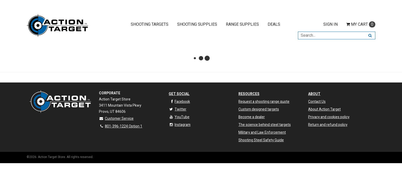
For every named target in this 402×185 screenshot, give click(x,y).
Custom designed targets (258, 109)
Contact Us (317, 101)
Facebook (179, 101)
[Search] (370, 35)
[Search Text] (331, 35)
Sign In (330, 24)
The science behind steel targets (264, 124)
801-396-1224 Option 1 (120, 126)
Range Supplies (242, 24)
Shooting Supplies (197, 24)
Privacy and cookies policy (328, 117)
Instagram (179, 124)
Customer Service (116, 118)
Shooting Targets (149, 24)
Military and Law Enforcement (262, 132)
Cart (360, 24)
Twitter (177, 109)
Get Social (179, 94)
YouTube (179, 117)
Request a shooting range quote (263, 101)
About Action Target (324, 109)
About (314, 94)
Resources (248, 94)
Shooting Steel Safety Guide (261, 140)
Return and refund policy (327, 124)
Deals (274, 24)
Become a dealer (251, 117)
